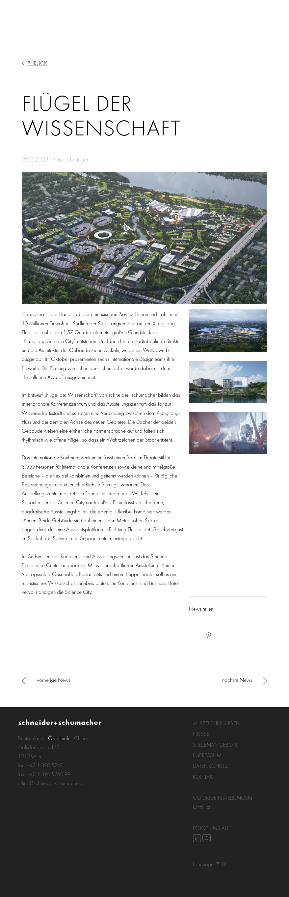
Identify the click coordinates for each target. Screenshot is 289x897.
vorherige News (53, 679)
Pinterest (208, 635)
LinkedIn (195, 635)
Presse (201, 733)
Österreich (58, 738)
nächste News (237, 679)
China (80, 738)
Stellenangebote (215, 744)
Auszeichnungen (216, 723)
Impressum (207, 755)
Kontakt (204, 776)
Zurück (37, 63)
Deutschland (30, 738)
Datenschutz (210, 765)
